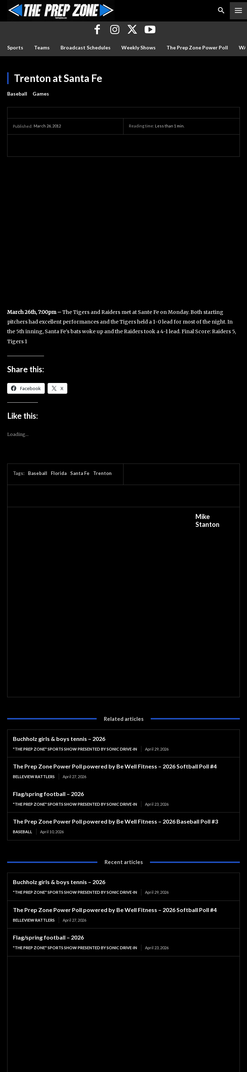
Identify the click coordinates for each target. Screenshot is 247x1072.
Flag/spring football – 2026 (48, 793)
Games (41, 93)
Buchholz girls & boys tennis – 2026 (59, 738)
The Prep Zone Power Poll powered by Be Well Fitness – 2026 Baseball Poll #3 (115, 821)
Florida (59, 473)
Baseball (17, 93)
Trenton (102, 473)
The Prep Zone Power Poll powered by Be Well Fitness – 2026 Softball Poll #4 (115, 766)
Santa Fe (79, 473)
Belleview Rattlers (34, 776)
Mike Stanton (207, 521)
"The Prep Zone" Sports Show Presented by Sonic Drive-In (75, 749)
